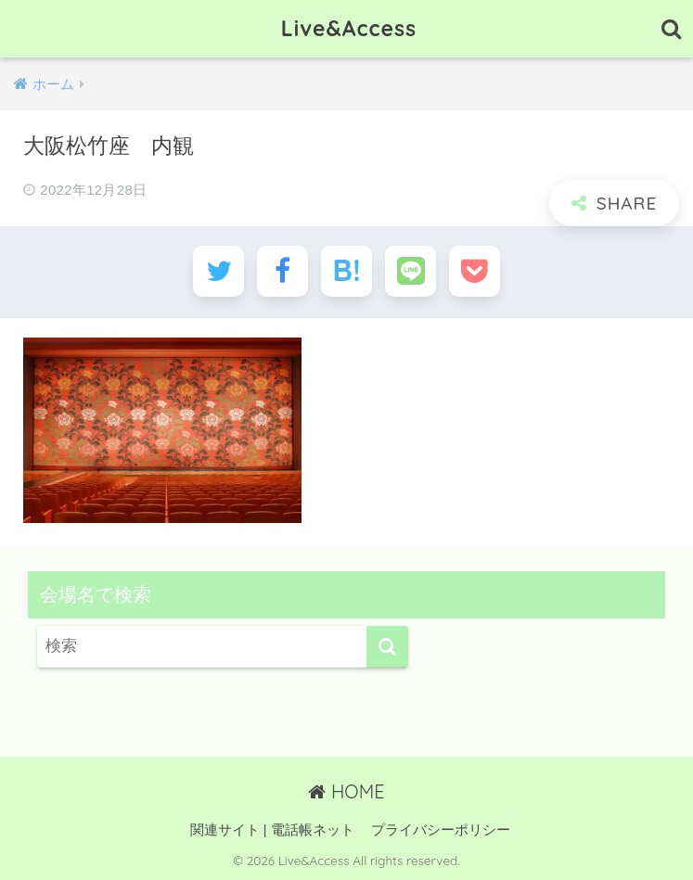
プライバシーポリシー (440, 830)
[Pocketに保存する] (474, 271)
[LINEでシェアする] (410, 271)
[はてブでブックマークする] (346, 271)
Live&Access (349, 28)
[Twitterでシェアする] (218, 271)
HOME (346, 791)
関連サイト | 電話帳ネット (272, 830)
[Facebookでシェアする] (282, 271)
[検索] (387, 647)
